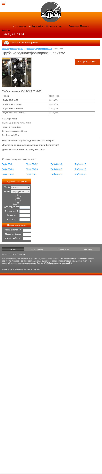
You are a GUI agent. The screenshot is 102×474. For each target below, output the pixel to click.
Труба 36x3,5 (80, 174)
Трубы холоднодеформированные (38, 49)
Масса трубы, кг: (13, 234)
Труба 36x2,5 (80, 169)
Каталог (13, 49)
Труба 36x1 (7, 164)
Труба (7, 187)
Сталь (7, 191)
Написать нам (55, 26)
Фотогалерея (37, 249)
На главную (21, 26)
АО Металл (35, 269)
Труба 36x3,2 (56, 174)
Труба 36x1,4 (56, 164)
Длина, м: (11, 215)
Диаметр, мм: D (11, 207)
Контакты (88, 249)
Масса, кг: (11, 219)
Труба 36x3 (31, 174)
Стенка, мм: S (11, 211)
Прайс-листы (63, 249)
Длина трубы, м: (13, 238)
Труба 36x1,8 (32, 169)
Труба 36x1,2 (32, 164)
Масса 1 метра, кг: (13, 230)
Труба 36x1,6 (8, 169)
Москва (83, 26)
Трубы (20, 49)
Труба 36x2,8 (8, 174)
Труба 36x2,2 (56, 169)
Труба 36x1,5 (80, 164)
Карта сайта (37, 26)
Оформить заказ (87, 61)
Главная (5, 49)
